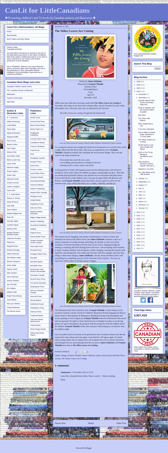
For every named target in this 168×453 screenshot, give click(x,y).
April (140, 198)
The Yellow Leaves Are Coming (74, 359)
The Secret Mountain (38, 283)
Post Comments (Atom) (96, 432)
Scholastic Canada (37, 275)
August (141, 185)
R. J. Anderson (12, 118)
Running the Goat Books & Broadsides (38, 270)
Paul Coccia (11, 141)
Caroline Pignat (12, 225)
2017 (138, 229)
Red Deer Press (119, 355)
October (142, 178)
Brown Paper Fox (36, 129)
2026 (138, 82)
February (142, 205)
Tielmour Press (36, 312)
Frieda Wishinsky (13, 307)
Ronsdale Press (36, 266)
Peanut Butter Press (37, 237)
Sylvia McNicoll (12, 202)
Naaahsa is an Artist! (146, 169)
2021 (138, 215)
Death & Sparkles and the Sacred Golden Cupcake (146, 110)
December (143, 94)
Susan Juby (11, 175)
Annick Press (35, 118)
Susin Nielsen (12, 210)
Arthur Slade (11, 265)
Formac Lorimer (36, 169)
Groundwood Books (37, 181)
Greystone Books (36, 177)
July (140, 188)
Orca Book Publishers (38, 225)
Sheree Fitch (11, 152)
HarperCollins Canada (38, 192)
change (63, 355)
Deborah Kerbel (13, 179)
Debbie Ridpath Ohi (14, 213)
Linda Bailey (11, 125)
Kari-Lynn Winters (13, 304)
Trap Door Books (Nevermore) (36, 320)
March (141, 202)
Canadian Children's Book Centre (19, 87)
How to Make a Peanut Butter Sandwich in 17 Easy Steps (146, 134)
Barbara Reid (12, 229)
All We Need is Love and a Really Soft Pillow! (145, 147)
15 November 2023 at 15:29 (82, 372)
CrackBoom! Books (37, 143)
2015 (138, 235)
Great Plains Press (37, 173)
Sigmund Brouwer (13, 133)
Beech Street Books (37, 125)
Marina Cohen (12, 144)
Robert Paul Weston (14, 296)
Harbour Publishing (37, 189)
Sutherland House (37, 304)
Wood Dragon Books (38, 329)
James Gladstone (88, 355)
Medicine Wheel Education (36, 213)
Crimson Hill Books (37, 146)
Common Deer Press (38, 139)
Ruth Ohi (10, 217)
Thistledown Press (37, 308)
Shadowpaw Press (37, 287)
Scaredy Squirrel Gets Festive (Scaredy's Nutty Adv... (146, 102)
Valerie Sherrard (13, 254)
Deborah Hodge (13, 167)
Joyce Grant (11, 164)
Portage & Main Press (38, 254)
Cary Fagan (11, 148)
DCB (32, 154)
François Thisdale (74, 355)
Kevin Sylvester (12, 277)
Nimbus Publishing (37, 221)
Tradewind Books (36, 316)
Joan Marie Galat (13, 156)
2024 (138, 88)
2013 (138, 242)
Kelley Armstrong (13, 121)
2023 (138, 91)
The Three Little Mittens (144, 119)
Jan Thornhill (12, 284)
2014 (138, 239)
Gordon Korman (13, 183)
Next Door (142, 115)
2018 (138, 225)
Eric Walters (11, 288)
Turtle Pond (88, 258)
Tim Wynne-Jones (13, 311)
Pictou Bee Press (36, 246)
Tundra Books (35, 325)
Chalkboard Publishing (34, 134)
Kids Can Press (36, 208)
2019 (138, 222)
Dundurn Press (36, 162)
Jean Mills (10, 206)
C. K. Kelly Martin (13, 194)
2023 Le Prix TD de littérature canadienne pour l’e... (145, 155)
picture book (107, 355)
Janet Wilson (12, 300)
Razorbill (33, 258)
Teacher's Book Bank (15, 98)
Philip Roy (10, 242)
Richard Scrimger (13, 250)
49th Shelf (10, 102)
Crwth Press (34, 150)
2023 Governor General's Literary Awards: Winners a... (146, 164)
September (143, 182)
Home (91, 423)
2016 (138, 232)
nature (98, 355)
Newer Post (60, 423)
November (143, 98)
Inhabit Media (35, 200)
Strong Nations (36, 300)
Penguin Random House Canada (36, 241)
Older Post (121, 423)
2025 (138, 85)
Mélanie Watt (12, 292)
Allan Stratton (12, 273)
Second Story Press (37, 279)
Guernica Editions (37, 185)
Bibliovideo (11, 94)
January (142, 208)
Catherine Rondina (14, 238)
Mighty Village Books (38, 217)
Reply (63, 380)
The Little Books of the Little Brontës (146, 173)
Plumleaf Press (36, 250)
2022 (138, 212)
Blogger (89, 448)
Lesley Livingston (13, 187)
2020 (138, 219)
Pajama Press (35, 233)
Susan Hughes (12, 171)
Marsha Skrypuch (13, 261)
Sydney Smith (12, 269)
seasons (58, 359)
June (141, 192)
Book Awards (12, 35)
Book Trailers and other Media (18, 39)
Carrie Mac (11, 190)
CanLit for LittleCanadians (47, 10)
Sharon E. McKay (13, 198)
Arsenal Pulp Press (37, 121)
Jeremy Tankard (13, 281)
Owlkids (33, 229)
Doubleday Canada (37, 158)
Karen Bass (11, 129)
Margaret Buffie (12, 137)
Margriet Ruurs (12, 246)
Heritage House (36, 196)
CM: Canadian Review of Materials (20, 90)
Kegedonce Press (37, 204)
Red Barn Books (36, 262)
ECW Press (34, 166)
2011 (138, 248)
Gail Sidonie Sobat (14, 258)
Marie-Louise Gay (13, 160)
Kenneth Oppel (12, 221)
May (140, 195)
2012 (138, 245)
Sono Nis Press (36, 296)
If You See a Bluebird (146, 129)
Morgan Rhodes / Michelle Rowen (13, 234)
